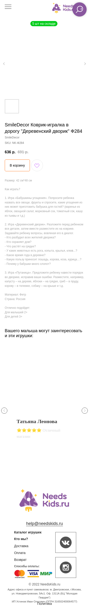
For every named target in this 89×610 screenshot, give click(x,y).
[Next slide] (85, 411)
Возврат (20, 560)
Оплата (20, 553)
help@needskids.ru (44, 523)
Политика (44, 604)
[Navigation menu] (8, 7)
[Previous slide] (4, 411)
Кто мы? (21, 539)
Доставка (21, 546)
